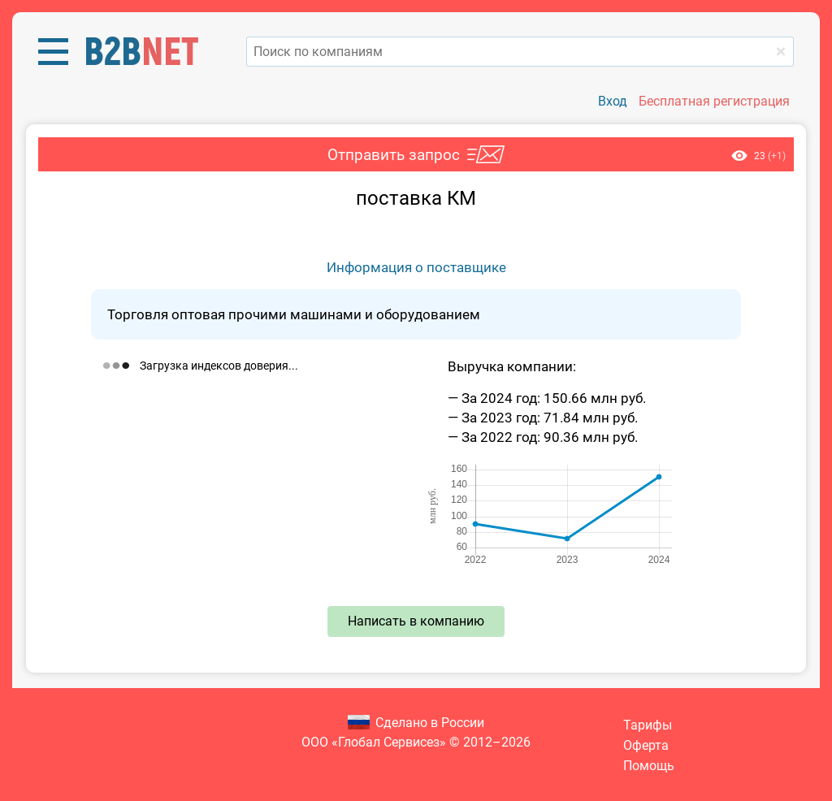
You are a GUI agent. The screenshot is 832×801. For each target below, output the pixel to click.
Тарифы (647, 725)
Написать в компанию (416, 621)
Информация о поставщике (416, 267)
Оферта (646, 745)
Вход (612, 101)
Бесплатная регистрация (714, 101)
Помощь (648, 765)
